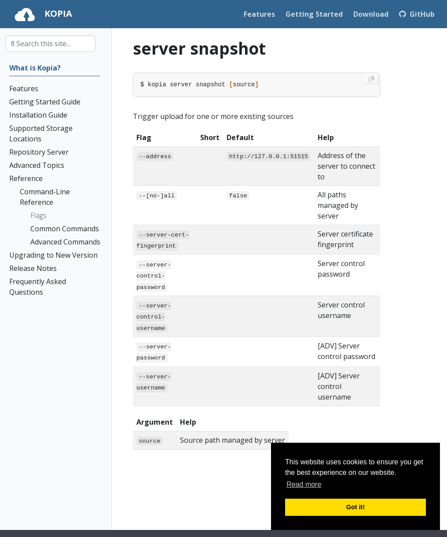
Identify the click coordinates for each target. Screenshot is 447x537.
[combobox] (50, 43)
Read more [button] (303, 484)
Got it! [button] (355, 507)
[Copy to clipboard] (371, 79)
